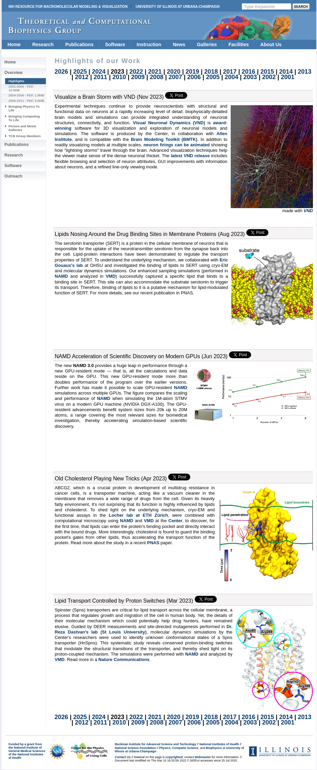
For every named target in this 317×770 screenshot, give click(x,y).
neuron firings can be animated (176, 144)
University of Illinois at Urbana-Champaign (177, 6)
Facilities (238, 44)
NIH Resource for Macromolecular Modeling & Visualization (67, 6)
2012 (81, 77)
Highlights (16, 81)
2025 (80, 71)
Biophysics (214, 748)
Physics (165, 748)
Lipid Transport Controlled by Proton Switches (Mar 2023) (124, 601)
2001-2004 (16, 86)
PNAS (153, 542)
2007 (175, 77)
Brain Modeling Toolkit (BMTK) (164, 139)
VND (308, 210)
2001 (288, 77)
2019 (192, 71)
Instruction (149, 44)
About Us (270, 44)
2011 (100, 77)
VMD (111, 276)
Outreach (13, 176)
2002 (269, 77)
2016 (248, 71)
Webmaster (203, 757)
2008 (156, 77)
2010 (119, 77)
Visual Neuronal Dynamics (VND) (169, 122)
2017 (229, 71)
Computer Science (185, 748)
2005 (212, 77)
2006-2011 (16, 101)
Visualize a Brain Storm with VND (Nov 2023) (109, 97)
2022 (136, 71)
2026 (61, 71)
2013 (305, 71)
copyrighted (173, 757)
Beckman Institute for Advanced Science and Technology (155, 744)
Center (175, 520)
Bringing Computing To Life (24, 118)
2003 (250, 77)
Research (43, 44)
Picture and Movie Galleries (22, 127)
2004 (231, 77)
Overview (13, 72)
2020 (173, 71)
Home (14, 44)
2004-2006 (16, 95)
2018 (211, 71)
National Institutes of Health (219, 744)
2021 (155, 71)
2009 (138, 77)
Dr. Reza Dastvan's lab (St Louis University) (143, 629)
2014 (286, 71)
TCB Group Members (24, 136)
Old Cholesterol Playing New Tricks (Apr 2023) (111, 478)
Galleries (207, 44)
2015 (267, 71)
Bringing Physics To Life (23, 108)
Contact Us (122, 757)
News (179, 44)
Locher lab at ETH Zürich (138, 515)
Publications (79, 44)
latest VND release (190, 155)
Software (115, 44)
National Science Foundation (135, 748)
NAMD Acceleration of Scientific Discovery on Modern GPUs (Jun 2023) (141, 356)
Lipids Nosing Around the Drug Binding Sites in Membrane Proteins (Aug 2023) (150, 234)
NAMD (61, 276)
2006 (194, 77)
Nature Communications (124, 659)
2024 (99, 71)
